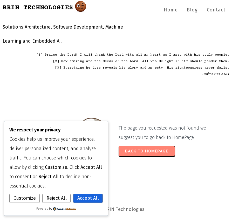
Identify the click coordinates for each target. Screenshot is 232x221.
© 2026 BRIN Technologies (116, 209)
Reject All (56, 198)
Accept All (88, 198)
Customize (24, 198)
